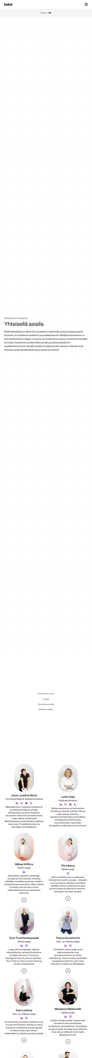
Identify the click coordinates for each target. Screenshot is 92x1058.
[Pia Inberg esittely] (68, 898)
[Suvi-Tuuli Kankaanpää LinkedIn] (21, 946)
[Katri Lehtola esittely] (24, 1040)
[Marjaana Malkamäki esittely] (68, 1041)
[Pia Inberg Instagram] (68, 873)
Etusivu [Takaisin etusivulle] (44, 13)
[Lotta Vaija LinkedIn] (60, 804)
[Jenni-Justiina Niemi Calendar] (26, 803)
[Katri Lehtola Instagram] (26, 1018)
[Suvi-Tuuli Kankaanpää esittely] (24, 970)
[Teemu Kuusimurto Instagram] (70, 946)
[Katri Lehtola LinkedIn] (21, 1018)
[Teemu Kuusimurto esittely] (68, 970)
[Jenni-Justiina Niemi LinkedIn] (17, 803)
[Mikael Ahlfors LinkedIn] (24, 872)
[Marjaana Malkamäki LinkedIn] (65, 1017)
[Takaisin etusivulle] (8, 4)
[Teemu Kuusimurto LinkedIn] (65, 946)
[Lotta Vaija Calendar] (70, 804)
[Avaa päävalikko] (86, 4)
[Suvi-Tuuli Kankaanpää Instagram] (26, 946)
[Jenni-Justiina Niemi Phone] (31, 803)
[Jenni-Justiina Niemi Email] (21, 803)
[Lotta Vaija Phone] (75, 804)
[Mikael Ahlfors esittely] (24, 899)
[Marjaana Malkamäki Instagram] (70, 1017)
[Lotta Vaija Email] (65, 804)
